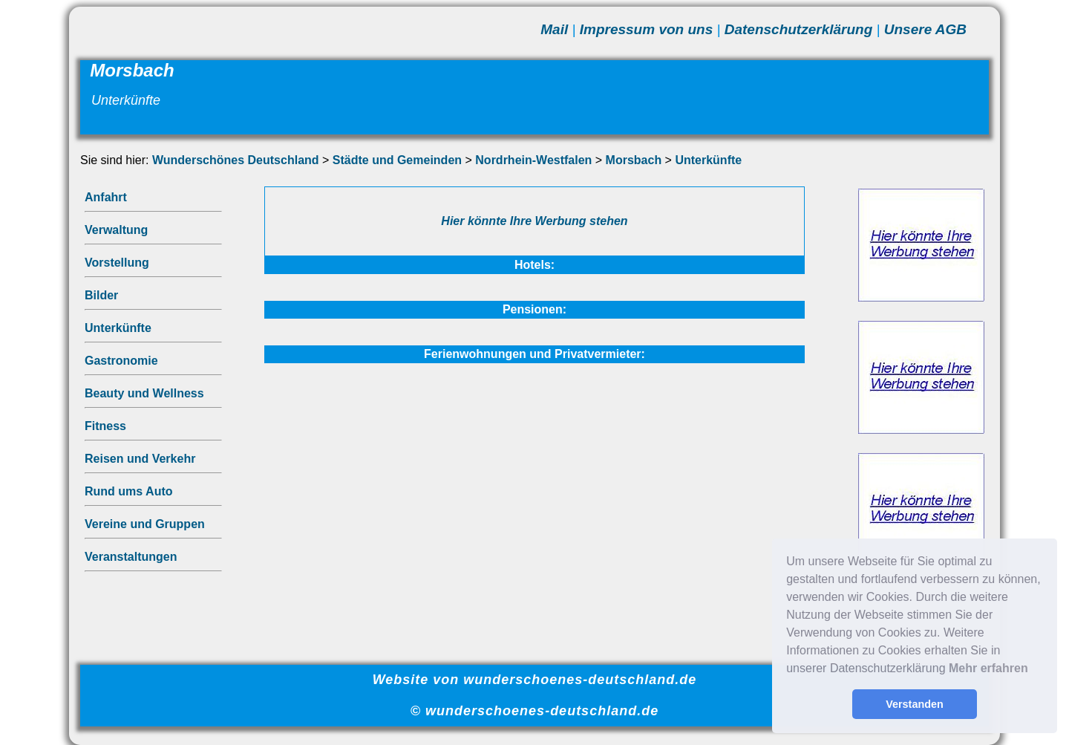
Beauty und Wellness (144, 393)
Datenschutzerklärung (799, 29)
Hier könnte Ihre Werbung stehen (534, 221)
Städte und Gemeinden (397, 160)
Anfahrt (106, 197)
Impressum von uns (646, 29)
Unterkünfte (708, 160)
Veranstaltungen (131, 556)
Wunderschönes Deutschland (235, 160)
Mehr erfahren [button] (988, 668)
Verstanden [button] (915, 704)
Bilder (101, 295)
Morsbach (634, 160)
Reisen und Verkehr (140, 458)
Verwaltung (116, 230)
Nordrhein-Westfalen (533, 160)
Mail (554, 29)
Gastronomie (121, 360)
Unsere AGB (925, 29)
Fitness (105, 426)
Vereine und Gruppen (145, 524)
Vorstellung (117, 262)
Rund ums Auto (129, 491)
